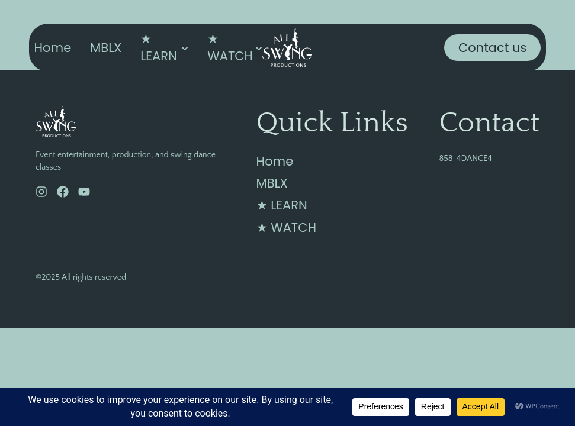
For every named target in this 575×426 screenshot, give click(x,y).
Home (53, 47)
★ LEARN (158, 47)
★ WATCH (230, 47)
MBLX (105, 47)
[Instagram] (41, 192)
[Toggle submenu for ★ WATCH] (257, 47)
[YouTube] (84, 192)
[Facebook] (63, 192)
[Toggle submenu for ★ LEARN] (183, 47)
